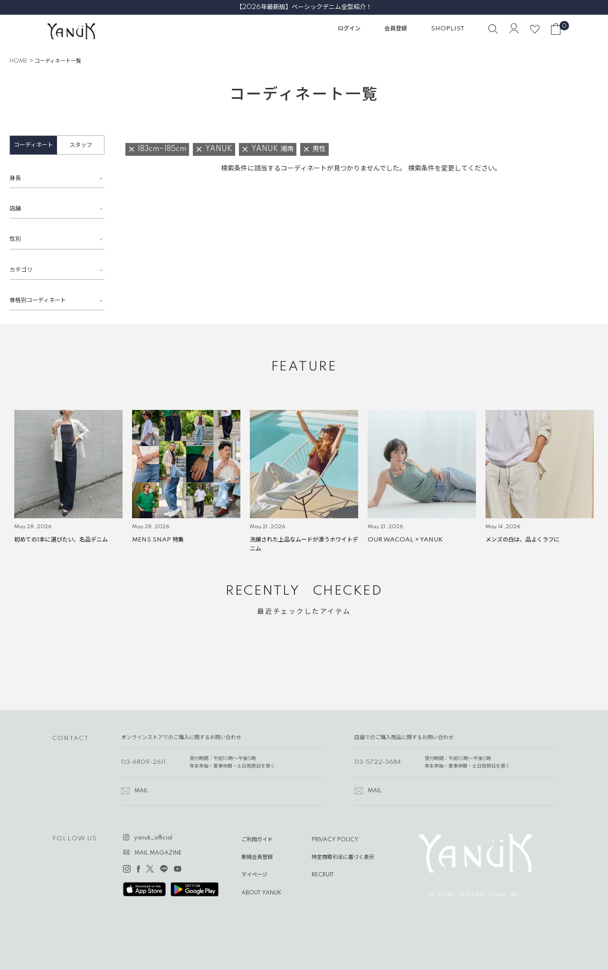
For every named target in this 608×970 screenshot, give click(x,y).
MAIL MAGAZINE (158, 853)
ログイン (349, 29)
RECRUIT (323, 875)
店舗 (15, 209)
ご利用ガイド (257, 840)
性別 (15, 239)
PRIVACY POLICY (335, 840)
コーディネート (33, 145)
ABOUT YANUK (261, 893)
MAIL (141, 791)
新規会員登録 (257, 857)
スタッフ (80, 145)
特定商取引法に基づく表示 (343, 857)
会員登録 (395, 29)
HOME (19, 61)
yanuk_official (153, 838)
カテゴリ (21, 270)
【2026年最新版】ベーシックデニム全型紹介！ (304, 7)
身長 (15, 178)
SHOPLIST (448, 29)
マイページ (254, 875)
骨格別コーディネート (38, 300)
